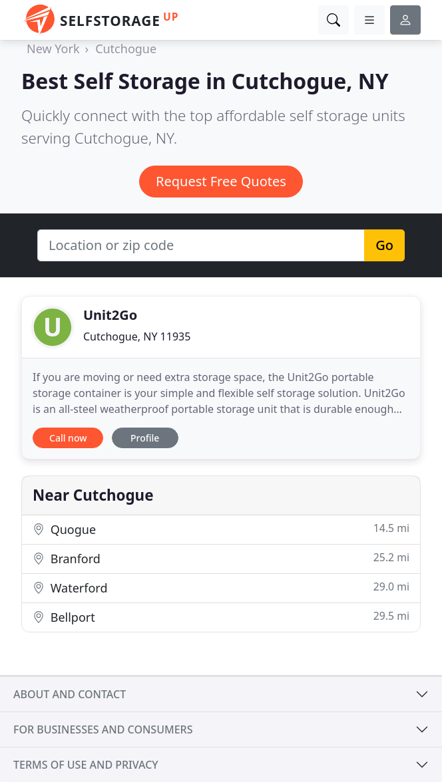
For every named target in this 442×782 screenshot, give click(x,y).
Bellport (221, 616)
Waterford (221, 587)
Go (384, 245)
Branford (221, 558)
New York (53, 49)
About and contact (69, 694)
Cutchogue (125, 49)
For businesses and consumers (102, 729)
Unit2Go (110, 315)
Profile (144, 438)
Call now (68, 438)
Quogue (221, 529)
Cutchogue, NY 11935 (136, 336)
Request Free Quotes (221, 181)
